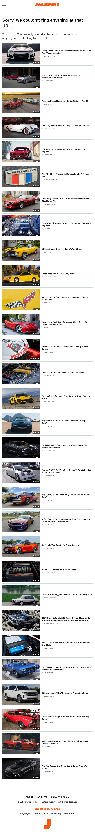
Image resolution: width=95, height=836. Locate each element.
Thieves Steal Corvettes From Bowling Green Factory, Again (66, 397)
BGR (45, 813)
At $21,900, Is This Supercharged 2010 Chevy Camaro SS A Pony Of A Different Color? (66, 520)
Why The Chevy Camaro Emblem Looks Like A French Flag (65, 175)
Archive (42, 797)
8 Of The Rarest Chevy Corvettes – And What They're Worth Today (65, 298)
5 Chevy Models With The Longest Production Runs (65, 693)
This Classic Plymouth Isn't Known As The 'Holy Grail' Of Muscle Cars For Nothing (67, 668)
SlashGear (69, 813)
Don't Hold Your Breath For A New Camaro (60, 545)
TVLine (36, 813)
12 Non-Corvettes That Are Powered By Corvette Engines (63, 150)
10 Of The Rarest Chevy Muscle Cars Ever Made (63, 372)
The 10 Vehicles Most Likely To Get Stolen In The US (65, 101)
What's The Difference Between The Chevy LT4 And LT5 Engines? (66, 224)
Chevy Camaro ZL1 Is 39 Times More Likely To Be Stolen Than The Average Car (66, 52)
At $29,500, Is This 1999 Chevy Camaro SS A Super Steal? (64, 422)
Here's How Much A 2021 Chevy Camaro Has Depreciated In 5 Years (61, 76)
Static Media (31, 802)
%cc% (37, 62)
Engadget (25, 813)
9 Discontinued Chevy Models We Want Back (62, 249)
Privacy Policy (60, 797)
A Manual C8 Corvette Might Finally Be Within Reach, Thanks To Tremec (65, 742)
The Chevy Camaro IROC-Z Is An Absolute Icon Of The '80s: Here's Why (65, 200)
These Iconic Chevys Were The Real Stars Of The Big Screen (65, 717)
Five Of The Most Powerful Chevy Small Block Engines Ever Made (66, 643)
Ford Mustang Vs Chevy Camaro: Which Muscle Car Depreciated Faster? (64, 446)
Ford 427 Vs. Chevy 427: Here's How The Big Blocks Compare (65, 348)
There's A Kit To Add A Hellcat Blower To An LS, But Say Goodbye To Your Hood (66, 471)
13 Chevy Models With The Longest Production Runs (65, 126)
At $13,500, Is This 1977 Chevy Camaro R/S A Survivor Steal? (66, 496)
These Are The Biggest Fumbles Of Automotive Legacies (67, 594)
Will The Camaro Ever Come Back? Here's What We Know (64, 767)
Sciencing (56, 813)
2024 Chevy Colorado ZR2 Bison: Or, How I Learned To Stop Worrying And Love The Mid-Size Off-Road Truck (66, 619)
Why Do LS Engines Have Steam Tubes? (59, 570)
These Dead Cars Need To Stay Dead (58, 274)
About (29, 797)
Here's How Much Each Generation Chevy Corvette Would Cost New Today (64, 323)
